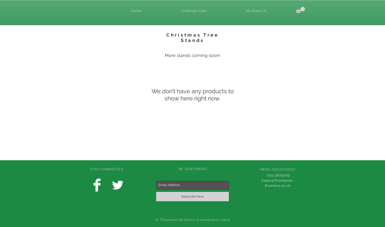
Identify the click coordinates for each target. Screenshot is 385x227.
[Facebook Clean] (97, 185)
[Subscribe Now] (192, 196)
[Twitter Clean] (117, 185)
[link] (300, 10)
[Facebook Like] (89, 10)
